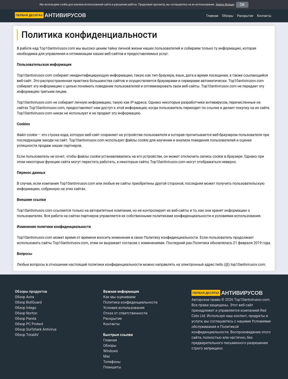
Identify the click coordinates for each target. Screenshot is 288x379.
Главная (212, 16)
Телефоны (112, 362)
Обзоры (227, 16)
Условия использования (124, 308)
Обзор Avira (24, 297)
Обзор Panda (25, 318)
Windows (110, 351)
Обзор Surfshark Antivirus (35, 329)
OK (242, 4)
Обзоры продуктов (31, 291)
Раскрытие (112, 318)
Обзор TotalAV (27, 335)
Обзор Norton (26, 313)
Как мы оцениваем (119, 297)
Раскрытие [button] (245, 16)
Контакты (264, 16)
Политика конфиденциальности (130, 302)
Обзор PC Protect (29, 324)
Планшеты (112, 367)
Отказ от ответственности (125, 313)
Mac (106, 356)
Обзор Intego (25, 308)
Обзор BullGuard (28, 302)
